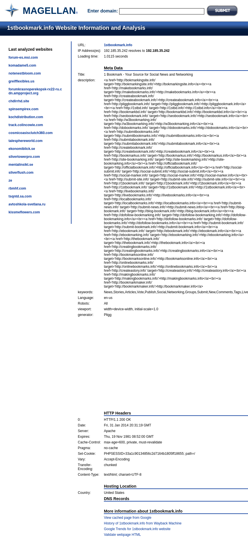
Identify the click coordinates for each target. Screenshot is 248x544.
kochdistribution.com (26, 117)
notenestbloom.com (25, 73)
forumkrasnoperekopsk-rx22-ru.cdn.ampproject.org (35, 91)
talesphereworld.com (26, 141)
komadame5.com (22, 65)
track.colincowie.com (26, 125)
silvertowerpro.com (24, 157)
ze (10, 180)
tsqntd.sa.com (20, 196)
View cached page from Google (127, 518)
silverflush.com (21, 173)
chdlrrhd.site (19, 101)
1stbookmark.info (118, 45)
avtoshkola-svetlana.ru (27, 204)
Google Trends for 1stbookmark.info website (137, 529)
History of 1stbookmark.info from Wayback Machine (143, 523)
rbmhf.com (17, 188)
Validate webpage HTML (122, 535)
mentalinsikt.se (21, 165)
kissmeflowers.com (24, 212)
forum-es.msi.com (23, 58)
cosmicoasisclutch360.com (30, 133)
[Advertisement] (163, 363)
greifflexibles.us (21, 81)
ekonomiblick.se (22, 149)
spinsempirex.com (23, 109)
